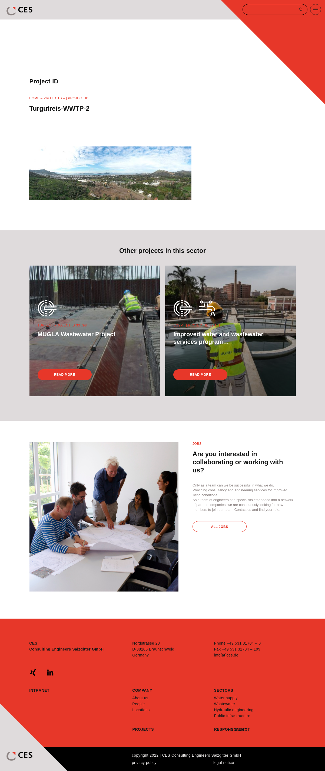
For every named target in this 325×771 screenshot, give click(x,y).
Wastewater (224, 704)
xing (33, 672)
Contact (239, 729)
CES (20, 11)
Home (34, 98)
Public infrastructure (232, 716)
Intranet (39, 690)
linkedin (50, 672)
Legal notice (223, 762)
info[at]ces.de (226, 655)
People (138, 704)
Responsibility (222, 729)
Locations (141, 710)
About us (140, 698)
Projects (53, 98)
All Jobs (219, 527)
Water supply (226, 698)
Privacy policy (144, 762)
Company (142, 690)
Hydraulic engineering (234, 710)
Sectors (223, 690)
